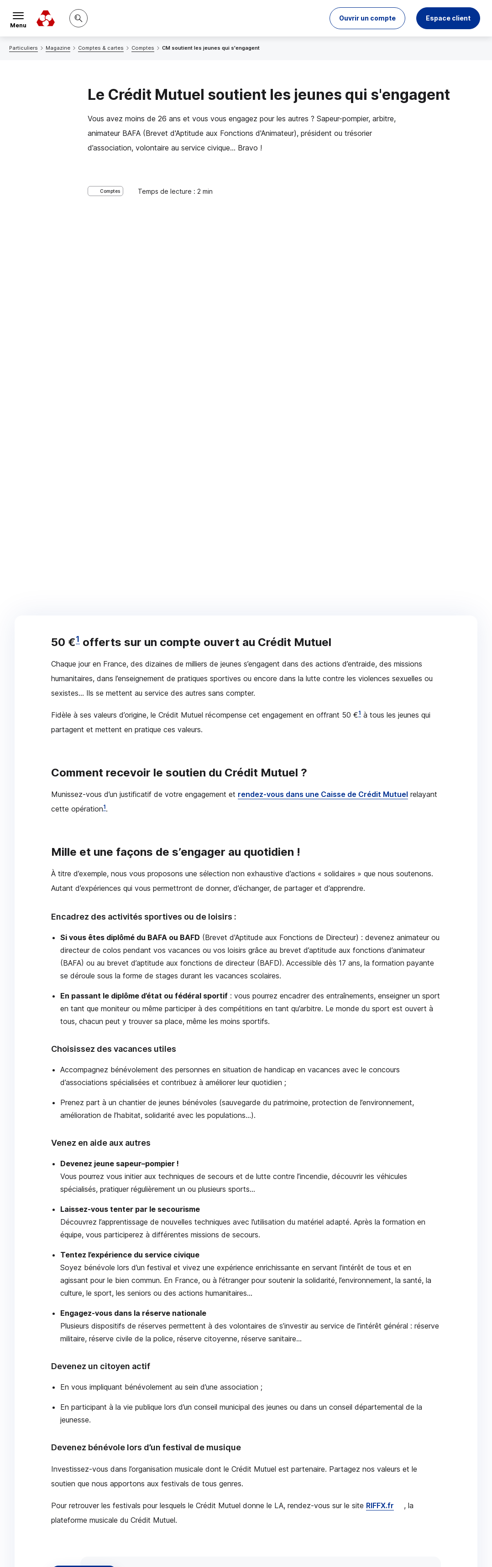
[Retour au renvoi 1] (73, 1508)
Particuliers (23, 48)
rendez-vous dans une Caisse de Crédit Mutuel (323, 354)
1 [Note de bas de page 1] (78, 199)
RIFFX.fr (380, 1065)
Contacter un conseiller (360, 1279)
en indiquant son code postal (411, 1535)
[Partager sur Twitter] (280, 1352)
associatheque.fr (155, 1174)
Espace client (448, 18)
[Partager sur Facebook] (302, 1352)
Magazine (58, 48)
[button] (367, 18)
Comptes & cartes (101, 48)
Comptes (142, 48)
